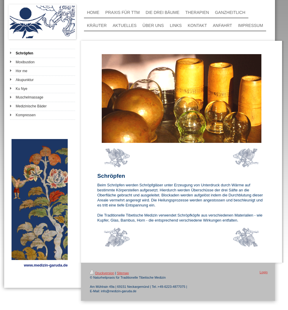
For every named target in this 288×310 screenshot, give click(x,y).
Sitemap (123, 273)
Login (264, 272)
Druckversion (102, 273)
